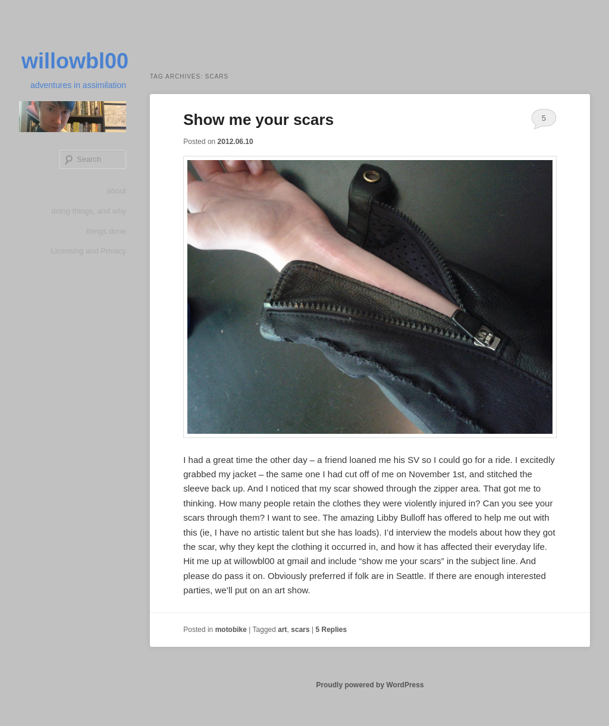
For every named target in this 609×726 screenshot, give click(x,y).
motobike (231, 629)
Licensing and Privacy (88, 250)
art (282, 629)
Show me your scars (258, 120)
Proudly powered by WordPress (369, 685)
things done (106, 231)
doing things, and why (88, 210)
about (116, 190)
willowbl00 (74, 61)
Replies (331, 629)
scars (300, 629)
